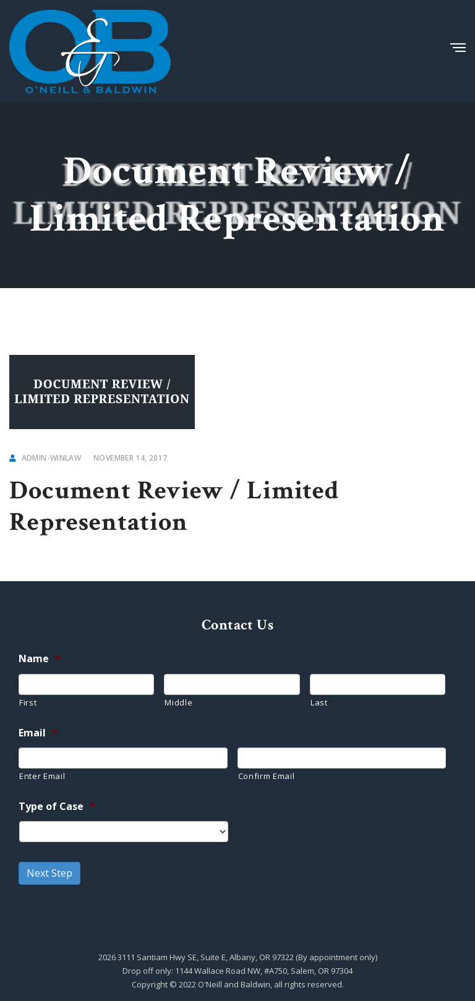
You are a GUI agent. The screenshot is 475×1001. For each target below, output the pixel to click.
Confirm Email (266, 776)
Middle (178, 702)
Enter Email (42, 776)
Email (38, 732)
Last (319, 702)
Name (40, 658)
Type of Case (57, 806)
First (27, 702)
